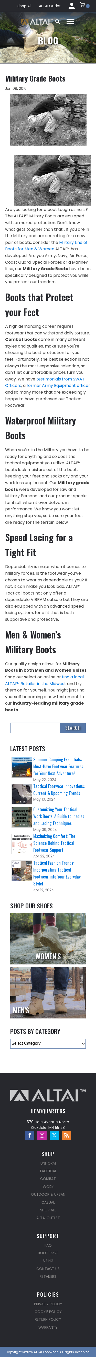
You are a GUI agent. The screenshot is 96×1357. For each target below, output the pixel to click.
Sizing (48, 1260)
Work (48, 1186)
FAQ (48, 1245)
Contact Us (48, 1268)
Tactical (48, 1171)
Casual (48, 1202)
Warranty (48, 1327)
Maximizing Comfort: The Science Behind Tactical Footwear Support (54, 843)
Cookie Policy (48, 1311)
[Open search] (57, 21)
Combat (48, 1178)
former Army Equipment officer (58, 385)
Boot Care (48, 1253)
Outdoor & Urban (48, 1194)
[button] (84, 6)
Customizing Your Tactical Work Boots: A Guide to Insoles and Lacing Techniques (58, 816)
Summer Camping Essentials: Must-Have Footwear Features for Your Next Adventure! (58, 766)
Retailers (48, 1276)
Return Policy (48, 1319)
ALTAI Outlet (50, 5)
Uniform (48, 1163)
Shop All (24, 5)
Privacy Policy (48, 1304)
